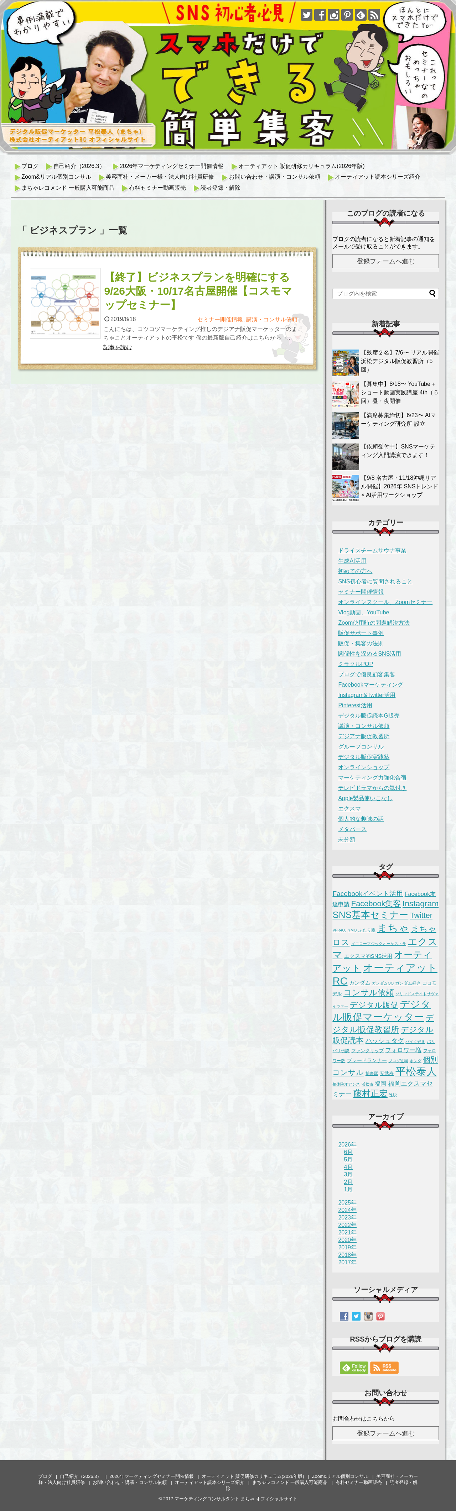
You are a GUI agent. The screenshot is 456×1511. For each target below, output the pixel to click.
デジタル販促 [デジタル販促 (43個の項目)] (374, 1005)
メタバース (352, 829)
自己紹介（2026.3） (79, 166)
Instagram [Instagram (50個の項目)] (421, 903)
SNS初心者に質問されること (375, 581)
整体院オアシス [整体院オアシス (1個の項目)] (346, 1084)
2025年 (347, 1203)
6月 (348, 1152)
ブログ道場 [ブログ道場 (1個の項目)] (398, 1061)
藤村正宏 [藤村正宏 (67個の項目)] (370, 1093)
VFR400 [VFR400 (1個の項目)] (339, 930)
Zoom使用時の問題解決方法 (374, 623)
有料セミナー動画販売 (157, 188)
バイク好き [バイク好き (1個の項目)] (415, 1041)
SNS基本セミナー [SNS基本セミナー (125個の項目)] (370, 914)
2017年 (347, 1262)
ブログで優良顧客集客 (366, 674)
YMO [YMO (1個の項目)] (352, 930)
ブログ (29, 166)
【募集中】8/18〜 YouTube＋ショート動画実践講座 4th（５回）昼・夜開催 (400, 392)
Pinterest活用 (355, 705)
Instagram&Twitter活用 (366, 695)
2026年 (347, 1145)
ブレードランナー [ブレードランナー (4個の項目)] (367, 1060)
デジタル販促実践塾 (363, 757)
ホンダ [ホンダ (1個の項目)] (415, 1061)
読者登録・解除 (220, 188)
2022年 (347, 1225)
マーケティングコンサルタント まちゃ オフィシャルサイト (236, 1498)
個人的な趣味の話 (361, 819)
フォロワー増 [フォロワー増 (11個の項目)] (403, 1050)
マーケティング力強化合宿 (372, 778)
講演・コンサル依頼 (271, 319)
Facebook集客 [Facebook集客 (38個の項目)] (376, 903)
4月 (348, 1167)
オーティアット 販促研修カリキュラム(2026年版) (301, 166)
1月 (348, 1189)
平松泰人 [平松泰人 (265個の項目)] (416, 1071)
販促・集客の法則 (361, 643)
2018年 (347, 1255)
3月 (348, 1174)
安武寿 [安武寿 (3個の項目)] (387, 1073)
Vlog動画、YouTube (363, 612)
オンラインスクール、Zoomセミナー (385, 602)
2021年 (347, 1232)
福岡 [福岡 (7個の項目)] (380, 1084)
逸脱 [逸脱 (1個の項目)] (393, 1095)
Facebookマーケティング (370, 685)
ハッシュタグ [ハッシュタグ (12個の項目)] (385, 1040)
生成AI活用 (352, 561)
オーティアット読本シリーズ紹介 (377, 177)
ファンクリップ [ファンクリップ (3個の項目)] (367, 1050)
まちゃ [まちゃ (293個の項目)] (393, 928)
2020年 (347, 1240)
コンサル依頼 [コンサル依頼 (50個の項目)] (368, 992)
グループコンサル (361, 747)
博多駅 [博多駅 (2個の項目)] (372, 1073)
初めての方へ (355, 571)
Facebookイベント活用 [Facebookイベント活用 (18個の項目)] (367, 893)
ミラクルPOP (355, 664)
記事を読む (117, 347)
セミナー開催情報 (220, 319)
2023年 (347, 1217)
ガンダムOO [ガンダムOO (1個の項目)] (383, 983)
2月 (348, 1182)
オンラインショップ (363, 767)
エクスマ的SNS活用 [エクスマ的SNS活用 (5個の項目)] (368, 956)
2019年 (347, 1247)
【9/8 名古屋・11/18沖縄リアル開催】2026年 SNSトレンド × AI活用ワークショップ (399, 486)
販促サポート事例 (361, 633)
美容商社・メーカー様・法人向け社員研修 (160, 177)
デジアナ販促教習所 (363, 736)
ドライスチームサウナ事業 (372, 550)
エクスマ (349, 809)
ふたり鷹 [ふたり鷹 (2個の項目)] (366, 930)
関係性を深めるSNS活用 (369, 654)
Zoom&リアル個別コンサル (56, 177)
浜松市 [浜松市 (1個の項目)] (367, 1084)
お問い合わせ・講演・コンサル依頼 (274, 177)
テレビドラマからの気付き (372, 788)
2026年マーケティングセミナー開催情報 (172, 166)
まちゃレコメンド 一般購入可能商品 (67, 188)
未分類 (346, 839)
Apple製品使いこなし (365, 798)
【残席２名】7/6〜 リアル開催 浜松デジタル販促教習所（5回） (400, 361)
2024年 (347, 1210)
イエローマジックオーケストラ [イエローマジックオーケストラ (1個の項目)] (378, 943)
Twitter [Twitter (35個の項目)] (421, 915)
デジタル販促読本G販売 (368, 716)
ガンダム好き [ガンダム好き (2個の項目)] (408, 983)
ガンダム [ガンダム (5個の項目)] (359, 983)
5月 (348, 1159)
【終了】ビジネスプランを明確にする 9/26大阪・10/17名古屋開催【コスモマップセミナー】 (198, 291)
